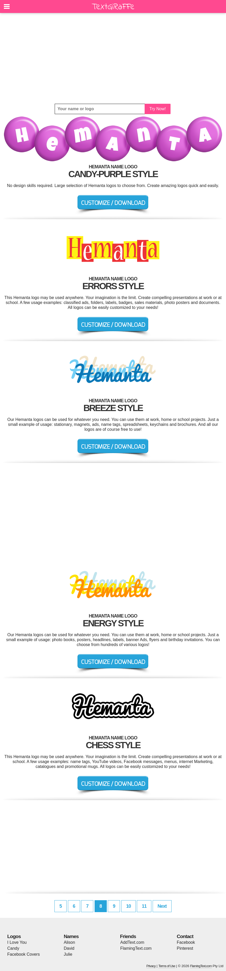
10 (128, 906)
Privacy (151, 966)
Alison (69, 942)
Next (162, 906)
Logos (14, 936)
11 (144, 906)
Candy (13, 948)
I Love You (17, 942)
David (69, 948)
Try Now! (157, 109)
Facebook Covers (23, 954)
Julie (68, 954)
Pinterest (185, 948)
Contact (185, 936)
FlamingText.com (136, 948)
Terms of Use (166, 966)
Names (71, 936)
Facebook (186, 942)
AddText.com (132, 942)
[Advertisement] (113, 58)
